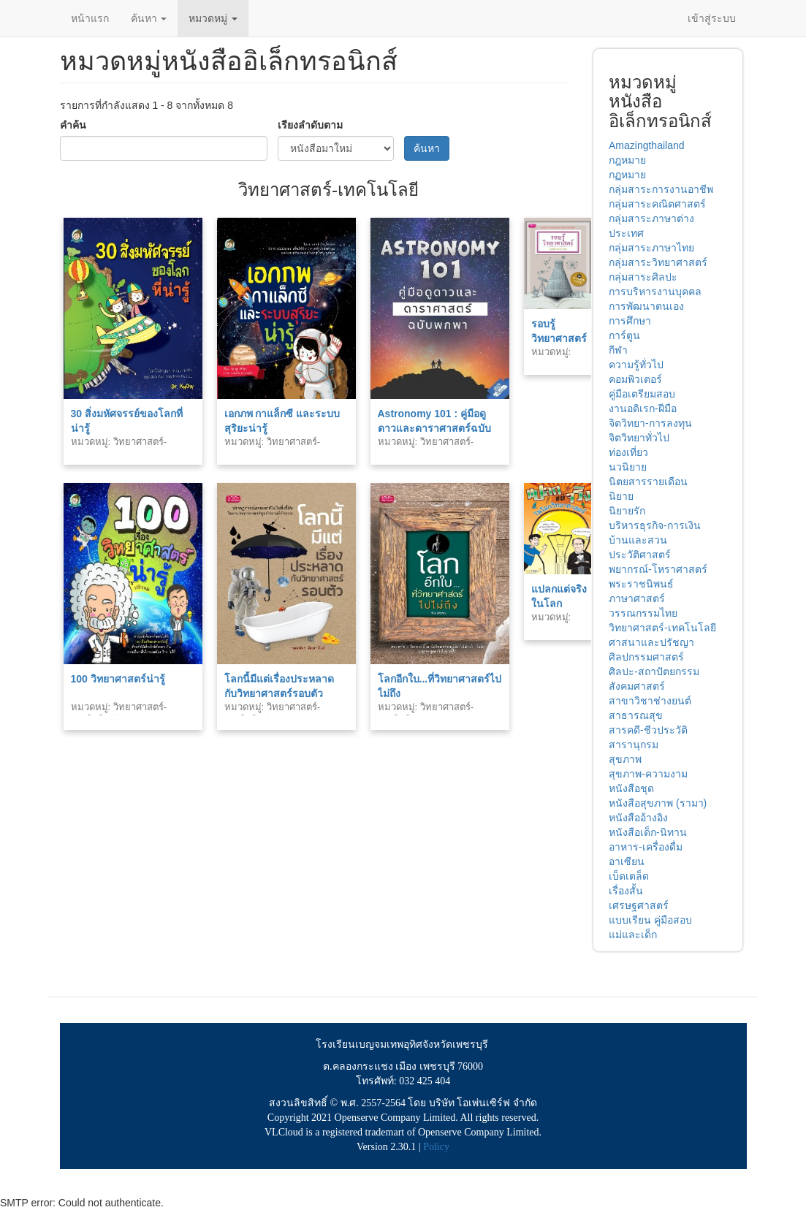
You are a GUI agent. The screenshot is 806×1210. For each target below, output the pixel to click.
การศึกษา (630, 321)
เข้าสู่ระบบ (712, 18)
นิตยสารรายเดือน (648, 481)
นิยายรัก (627, 511)
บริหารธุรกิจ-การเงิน (655, 525)
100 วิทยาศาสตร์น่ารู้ (118, 679)
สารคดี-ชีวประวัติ (648, 730)
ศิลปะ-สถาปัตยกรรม (654, 671)
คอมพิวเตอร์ (635, 379)
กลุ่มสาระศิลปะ (643, 277)
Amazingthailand (647, 145)
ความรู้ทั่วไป (636, 364)
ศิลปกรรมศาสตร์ (646, 657)
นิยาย (621, 496)
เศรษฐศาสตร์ (639, 905)
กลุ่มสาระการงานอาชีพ (661, 189)
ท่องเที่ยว (628, 452)
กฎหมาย (627, 160)
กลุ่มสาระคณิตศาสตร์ (657, 204)
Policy (436, 1146)
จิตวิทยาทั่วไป (639, 438)
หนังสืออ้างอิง (638, 817)
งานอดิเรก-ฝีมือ (643, 408)
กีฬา (618, 350)
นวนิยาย (628, 467)
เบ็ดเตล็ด (629, 876)
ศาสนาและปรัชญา (651, 642)
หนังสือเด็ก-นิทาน (648, 832)
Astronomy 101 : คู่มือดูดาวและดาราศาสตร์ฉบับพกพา (434, 428)
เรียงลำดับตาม (310, 125)
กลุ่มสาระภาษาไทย (651, 248)
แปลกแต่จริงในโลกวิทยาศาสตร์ (559, 603)
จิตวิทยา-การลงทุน (650, 423)
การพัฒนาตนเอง (646, 306)
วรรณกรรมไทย (643, 613)
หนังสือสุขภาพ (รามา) (658, 803)
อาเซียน (627, 861)
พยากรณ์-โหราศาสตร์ (658, 569)
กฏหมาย (627, 174)
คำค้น (73, 125)
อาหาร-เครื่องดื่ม (646, 847)
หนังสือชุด (631, 788)
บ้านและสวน (638, 540)
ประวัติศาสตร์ (640, 554)
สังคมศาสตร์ (637, 686)
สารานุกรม (633, 744)
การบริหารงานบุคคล (655, 291)
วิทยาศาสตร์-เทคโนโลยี (662, 627)
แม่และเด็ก (633, 934)
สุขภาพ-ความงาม (648, 774)
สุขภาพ (625, 759)
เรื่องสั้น (626, 891)
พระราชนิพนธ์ (641, 584)
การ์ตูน (624, 335)
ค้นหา (149, 18)
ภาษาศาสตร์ (637, 598)
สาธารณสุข (636, 715)
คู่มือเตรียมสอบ (642, 394)
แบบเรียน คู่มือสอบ (650, 920)
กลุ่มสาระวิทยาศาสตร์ (658, 262)
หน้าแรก (90, 18)
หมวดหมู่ (213, 18)
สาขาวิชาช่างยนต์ (650, 701)
